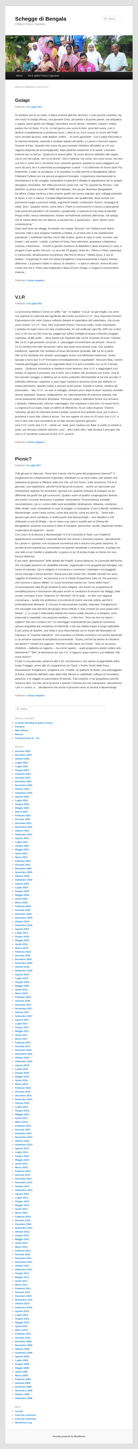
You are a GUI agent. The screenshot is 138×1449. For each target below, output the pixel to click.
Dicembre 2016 (23, 1050)
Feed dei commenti (25, 1418)
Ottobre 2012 (22, 1231)
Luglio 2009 (21, 1360)
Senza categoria (36, 280)
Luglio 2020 (21, 887)
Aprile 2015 (21, 1118)
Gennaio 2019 (22, 955)
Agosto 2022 (22, 796)
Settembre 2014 (23, 1144)
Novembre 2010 (23, 1299)
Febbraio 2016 (23, 1088)
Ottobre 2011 (22, 1265)
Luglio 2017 (21, 1023)
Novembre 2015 (23, 1099)
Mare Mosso (22, 730)
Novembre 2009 (23, 1345)
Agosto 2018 (22, 974)
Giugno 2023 (22, 770)
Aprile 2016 (21, 1080)
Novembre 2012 (23, 1228)
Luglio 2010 (21, 1315)
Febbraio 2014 (23, 1171)
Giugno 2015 (22, 1110)
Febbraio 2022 (23, 815)
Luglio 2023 (21, 766)
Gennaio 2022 (22, 819)
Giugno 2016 (22, 1072)
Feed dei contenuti (25, 1415)
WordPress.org (23, 1422)
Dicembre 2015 (23, 1095)
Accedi (19, 1411)
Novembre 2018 (23, 963)
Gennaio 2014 (22, 1175)
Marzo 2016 (21, 1084)
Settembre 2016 (23, 1061)
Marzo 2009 (21, 1375)
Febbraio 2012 (23, 1250)
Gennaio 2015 (22, 1129)
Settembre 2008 (23, 1398)
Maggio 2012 (22, 1239)
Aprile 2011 (21, 1281)
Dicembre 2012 (23, 1224)
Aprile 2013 (21, 1209)
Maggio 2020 (22, 895)
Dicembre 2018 (23, 959)
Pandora (19, 726)
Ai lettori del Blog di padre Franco (34, 723)
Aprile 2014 (21, 1163)
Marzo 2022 (21, 811)
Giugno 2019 (22, 936)
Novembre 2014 (23, 1137)
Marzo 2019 (21, 948)
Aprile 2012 (21, 1243)
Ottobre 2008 (22, 1394)
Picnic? (23, 459)
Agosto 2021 (22, 838)
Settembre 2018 (23, 970)
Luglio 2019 (21, 932)
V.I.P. (20, 297)
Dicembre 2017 (23, 1004)
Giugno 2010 (22, 1318)
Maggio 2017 (22, 1031)
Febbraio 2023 (23, 774)
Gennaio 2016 (22, 1091)
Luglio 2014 (21, 1152)
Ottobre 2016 (22, 1057)
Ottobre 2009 (22, 1349)
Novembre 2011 (23, 1262)
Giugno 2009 (22, 1364)
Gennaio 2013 (22, 1220)
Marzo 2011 (21, 1284)
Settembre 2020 (23, 879)
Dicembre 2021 (23, 823)
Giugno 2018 (22, 982)
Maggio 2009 (22, 1368)
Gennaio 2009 (22, 1383)
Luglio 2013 (21, 1197)
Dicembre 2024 (23, 755)
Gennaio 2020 (22, 910)
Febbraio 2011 (23, 1288)
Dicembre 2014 (23, 1133)
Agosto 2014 (22, 1148)
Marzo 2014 (21, 1167)
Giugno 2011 (22, 1273)
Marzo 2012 (21, 1247)
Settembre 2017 (23, 1016)
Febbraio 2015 (23, 1125)
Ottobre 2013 (22, 1186)
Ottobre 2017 (22, 1012)
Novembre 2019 (23, 917)
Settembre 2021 (23, 834)
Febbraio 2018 (23, 997)
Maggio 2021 (22, 849)
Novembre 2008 (23, 1390)
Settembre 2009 (23, 1352)
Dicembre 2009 (23, 1341)
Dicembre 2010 (23, 1296)
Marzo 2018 (21, 993)
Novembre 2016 (23, 1053)
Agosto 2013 (22, 1194)
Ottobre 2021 (22, 830)
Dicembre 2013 (23, 1178)
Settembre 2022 (23, 793)
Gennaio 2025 (22, 751)
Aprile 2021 (21, 853)
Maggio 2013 (22, 1205)
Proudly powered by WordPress (69, 1436)
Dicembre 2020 (23, 868)
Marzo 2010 (21, 1330)
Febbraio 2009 (23, 1379)
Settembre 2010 (23, 1307)
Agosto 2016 (22, 1065)
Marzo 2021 (21, 857)
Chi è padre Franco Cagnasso (43, 75)
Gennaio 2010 (22, 1337)
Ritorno (19, 734)
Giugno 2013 (22, 1201)
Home (19, 75)
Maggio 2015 (22, 1114)
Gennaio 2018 (22, 1000)
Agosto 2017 (22, 1019)
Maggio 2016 (22, 1076)
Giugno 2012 (22, 1235)
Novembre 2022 (23, 785)
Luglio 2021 (21, 842)
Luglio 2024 (21, 762)
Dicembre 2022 (23, 781)
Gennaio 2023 (22, 777)
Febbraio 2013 (23, 1216)
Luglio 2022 (21, 800)
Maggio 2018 (22, 985)
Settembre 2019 (23, 925)
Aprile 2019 (21, 944)
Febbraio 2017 (23, 1042)
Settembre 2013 (23, 1190)
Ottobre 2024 (22, 758)
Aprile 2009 (21, 1371)
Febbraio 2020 (23, 906)
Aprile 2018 (21, 989)
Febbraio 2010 (23, 1333)
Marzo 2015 (21, 1122)
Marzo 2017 (21, 1038)
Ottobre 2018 (22, 966)
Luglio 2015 (21, 1107)
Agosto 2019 (22, 929)
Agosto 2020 (22, 883)
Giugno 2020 (22, 891)
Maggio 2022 (22, 808)
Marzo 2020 (21, 902)
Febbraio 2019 (23, 951)
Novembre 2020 (23, 872)
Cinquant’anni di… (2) (27, 738)
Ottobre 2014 (22, 1141)
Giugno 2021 (22, 845)
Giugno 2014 (22, 1156)
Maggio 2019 (22, 940)
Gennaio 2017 (22, 1046)
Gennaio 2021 (22, 864)
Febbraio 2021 (23, 861)
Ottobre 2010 (22, 1303)
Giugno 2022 (22, 804)
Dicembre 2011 (23, 1258)
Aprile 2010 (21, 1326)
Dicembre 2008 (23, 1386)
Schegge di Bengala (40, 19)
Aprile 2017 (21, 1035)
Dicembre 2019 (23, 914)
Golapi (22, 100)
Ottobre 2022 (22, 789)
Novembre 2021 (23, 827)
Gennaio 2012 (22, 1254)
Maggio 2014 (22, 1160)
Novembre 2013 (23, 1182)
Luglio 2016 (21, 1069)
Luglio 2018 (21, 978)
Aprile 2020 (21, 898)
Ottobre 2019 (22, 921)
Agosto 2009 (22, 1356)
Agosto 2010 (22, 1311)
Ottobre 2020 (22, 876)
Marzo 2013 (21, 1212)
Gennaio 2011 (22, 1292)
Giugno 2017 (22, 1027)
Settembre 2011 (23, 1269)
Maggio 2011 (22, 1277)
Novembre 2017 (23, 1008)
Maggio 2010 (22, 1322)
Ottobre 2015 (22, 1103)
